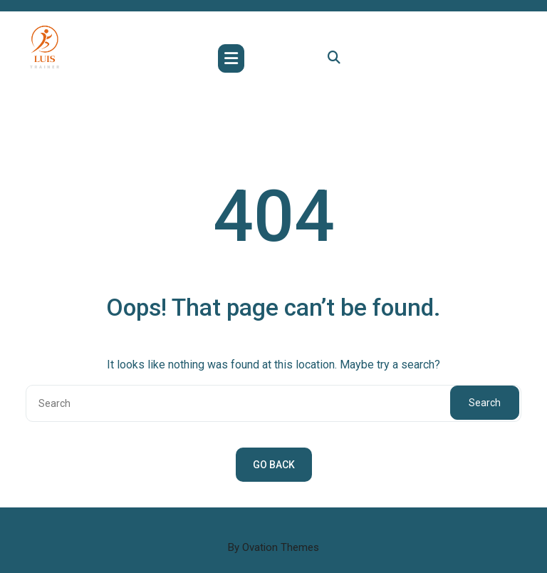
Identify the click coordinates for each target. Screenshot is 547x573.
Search (485, 402)
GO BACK (274, 464)
